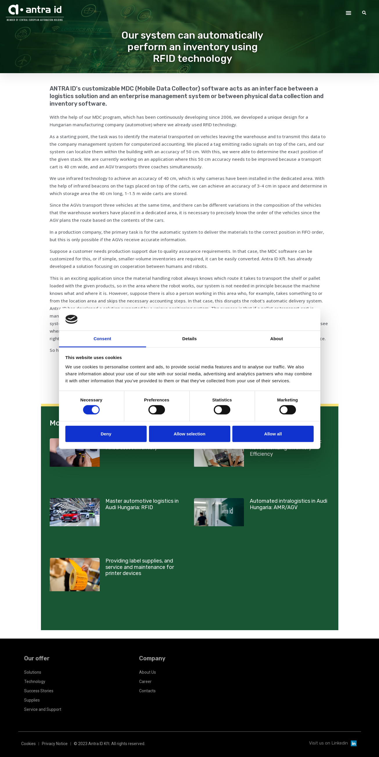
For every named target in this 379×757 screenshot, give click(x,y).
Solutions (32, 672)
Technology (34, 681)
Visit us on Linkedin (328, 743)
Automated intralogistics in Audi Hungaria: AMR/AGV (288, 504)
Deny (106, 433)
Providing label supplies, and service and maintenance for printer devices (139, 567)
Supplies (32, 700)
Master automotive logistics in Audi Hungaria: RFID (142, 504)
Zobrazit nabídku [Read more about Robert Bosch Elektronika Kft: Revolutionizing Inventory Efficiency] (267, 461)
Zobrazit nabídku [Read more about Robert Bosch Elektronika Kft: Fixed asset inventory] (123, 454)
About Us (147, 672)
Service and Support (42, 709)
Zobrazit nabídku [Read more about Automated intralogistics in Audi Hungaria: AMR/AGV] (267, 514)
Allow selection (189, 433)
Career (145, 681)
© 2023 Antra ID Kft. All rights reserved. (109, 743)
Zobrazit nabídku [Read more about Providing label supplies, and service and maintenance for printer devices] (123, 580)
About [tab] (276, 338)
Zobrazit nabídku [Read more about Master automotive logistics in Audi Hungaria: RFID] (123, 514)
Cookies (28, 743)
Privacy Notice (55, 743)
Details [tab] (189, 338)
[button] (348, 12)
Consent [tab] (102, 338)
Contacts (147, 690)
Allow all (273, 433)
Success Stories (38, 690)
